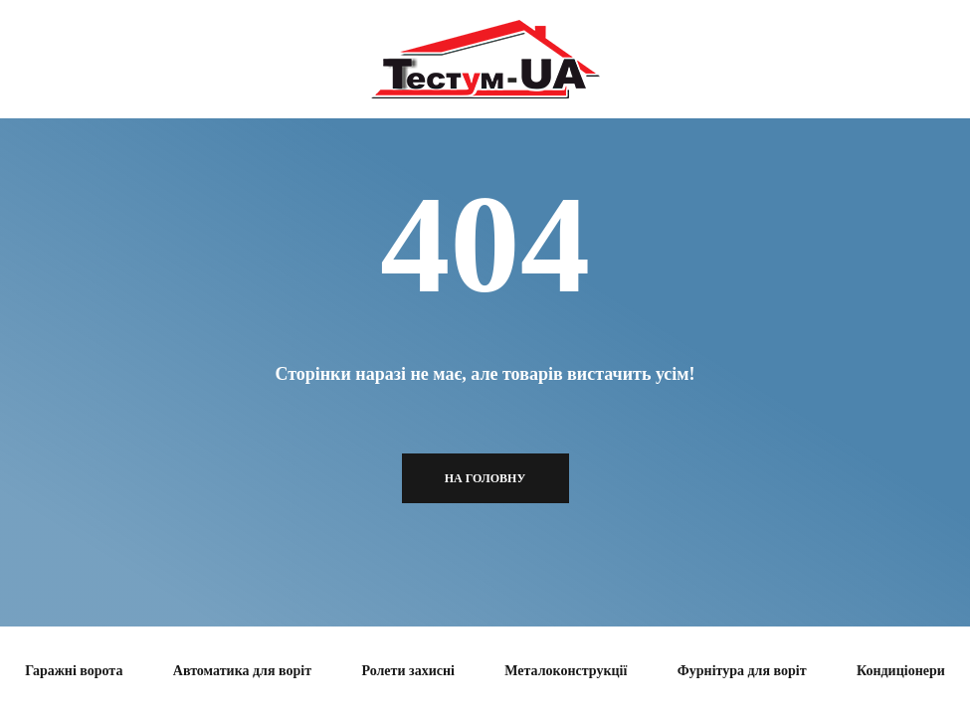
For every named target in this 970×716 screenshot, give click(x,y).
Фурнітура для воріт (742, 670)
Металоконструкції (565, 670)
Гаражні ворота (73, 670)
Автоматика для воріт (242, 670)
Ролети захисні (407, 670)
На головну (485, 478)
